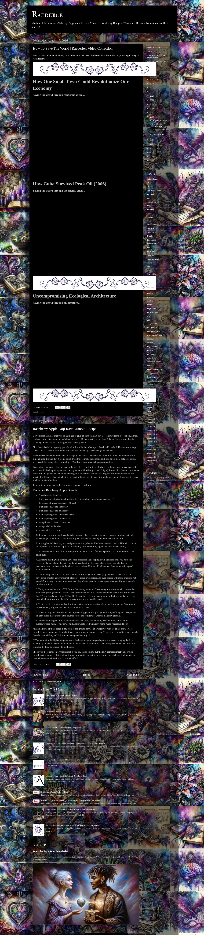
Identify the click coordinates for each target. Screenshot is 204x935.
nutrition (150, 339)
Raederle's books (154, 362)
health (149, 281)
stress (149, 388)
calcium (150, 217)
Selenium (151, 377)
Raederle (47, 14)
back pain (151, 194)
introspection (152, 312)
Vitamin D (151, 449)
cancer (149, 221)
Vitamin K (151, 457)
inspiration (151, 308)
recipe (149, 365)
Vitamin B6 (152, 438)
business (150, 209)
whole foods (152, 460)
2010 (152, 160)
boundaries (151, 202)
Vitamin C (151, 445)
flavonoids (151, 274)
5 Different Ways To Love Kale (54, 792)
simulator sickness (154, 381)
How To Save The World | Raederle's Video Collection (73, 48)
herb (148, 285)
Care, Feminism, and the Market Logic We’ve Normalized (71, 809)
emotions (151, 255)
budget (150, 205)
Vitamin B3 (152, 430)
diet (148, 247)
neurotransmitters (154, 335)
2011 (152, 156)
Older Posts (132, 674)
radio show (151, 358)
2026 (152, 75)
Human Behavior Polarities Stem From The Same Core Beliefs (73, 825)
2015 (152, 140)
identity (150, 301)
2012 (152, 152)
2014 (152, 144)
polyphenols (152, 346)
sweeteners (151, 392)
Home (86, 674)
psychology (152, 354)
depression (151, 240)
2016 (152, 117)
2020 (152, 100)
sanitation (151, 373)
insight (150, 304)
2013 (152, 148)
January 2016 (159, 134)
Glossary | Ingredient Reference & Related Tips (66, 776)
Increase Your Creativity (157, 61)
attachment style (154, 190)
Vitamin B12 (152, 422)
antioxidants (152, 179)
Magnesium (152, 323)
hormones (151, 289)
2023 (152, 87)
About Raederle (153, 47)
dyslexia (150, 251)
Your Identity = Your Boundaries (50, 851)
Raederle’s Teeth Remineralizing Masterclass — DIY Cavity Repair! (75, 743)
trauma (150, 400)
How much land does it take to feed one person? (66, 760)
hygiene (150, 293)
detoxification (153, 243)
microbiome (152, 327)
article (149, 186)
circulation (151, 224)
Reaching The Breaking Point (58, 711)
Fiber (149, 270)
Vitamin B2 (152, 426)
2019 (152, 104)
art (148, 183)
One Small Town (55, 55)
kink (148, 320)
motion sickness (153, 331)
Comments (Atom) (52, 681)
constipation (152, 228)
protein (150, 350)
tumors (150, 403)
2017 (152, 112)
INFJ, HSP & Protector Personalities (61, 695)
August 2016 (158, 120)
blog (148, 198)
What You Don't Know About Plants (156, 56)
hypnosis (150, 297)
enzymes (150, 263)
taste (149, 396)
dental (149, 236)
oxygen (150, 342)
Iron (148, 316)
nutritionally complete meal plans (110, 652)
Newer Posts (40, 674)
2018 (152, 108)
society (150, 384)
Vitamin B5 (152, 434)
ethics (149, 266)
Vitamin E (151, 453)
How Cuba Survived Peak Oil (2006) (82, 55)
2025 (152, 79)
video (42, 412)
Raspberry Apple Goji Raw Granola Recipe (64, 429)
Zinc (149, 464)
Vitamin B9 (152, 442)
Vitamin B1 (152, 419)
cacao (149, 213)
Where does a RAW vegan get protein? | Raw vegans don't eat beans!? (71, 800)
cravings (150, 232)
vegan (149, 407)
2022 (152, 92)
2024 (152, 83)
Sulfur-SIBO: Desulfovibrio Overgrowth (63, 727)
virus (149, 415)
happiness (151, 278)
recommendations (154, 369)
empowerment (153, 259)
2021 (152, 96)
